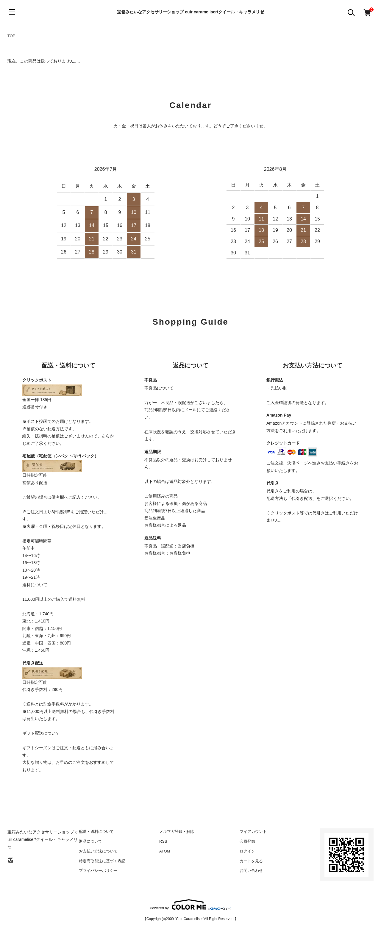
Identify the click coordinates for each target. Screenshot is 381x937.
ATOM (164, 851)
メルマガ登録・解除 (176, 831)
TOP (11, 36)
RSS (163, 841)
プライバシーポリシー (98, 870)
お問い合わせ (251, 870)
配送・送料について (96, 831)
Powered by (190, 904)
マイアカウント (253, 831)
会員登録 (247, 841)
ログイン (247, 851)
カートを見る (251, 861)
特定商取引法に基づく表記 (102, 861)
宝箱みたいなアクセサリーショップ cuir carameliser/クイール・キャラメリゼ (190, 12)
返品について (90, 841)
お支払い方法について (98, 851)
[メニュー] (12, 12)
